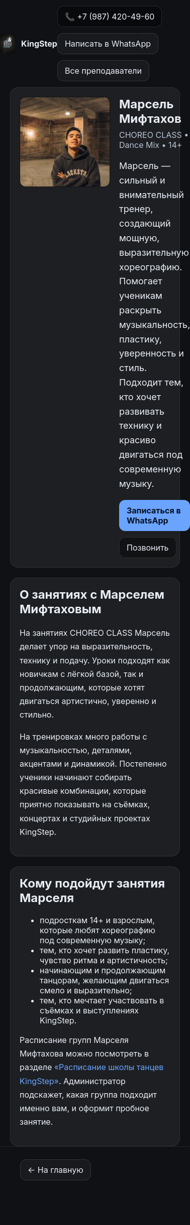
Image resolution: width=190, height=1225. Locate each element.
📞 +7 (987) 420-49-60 (110, 17)
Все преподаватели (103, 71)
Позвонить (148, 548)
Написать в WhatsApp (108, 44)
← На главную (55, 1170)
